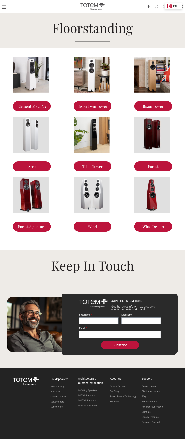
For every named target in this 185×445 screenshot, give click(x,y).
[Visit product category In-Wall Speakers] (92, 401)
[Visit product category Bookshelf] (63, 397)
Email (82, 334)
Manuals (146, 417)
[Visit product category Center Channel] (63, 402)
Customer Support (151, 428)
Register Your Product (152, 412)
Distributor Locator (151, 397)
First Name (85, 321)
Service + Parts (149, 407)
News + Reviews (118, 392)
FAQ (144, 402)
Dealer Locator (149, 392)
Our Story (114, 397)
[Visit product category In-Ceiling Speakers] (92, 396)
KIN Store (114, 407)
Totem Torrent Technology (123, 402)
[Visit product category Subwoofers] (63, 412)
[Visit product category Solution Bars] (63, 407)
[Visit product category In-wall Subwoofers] (92, 411)
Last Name (127, 321)
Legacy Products (150, 423)
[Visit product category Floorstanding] (63, 392)
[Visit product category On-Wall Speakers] (92, 406)
